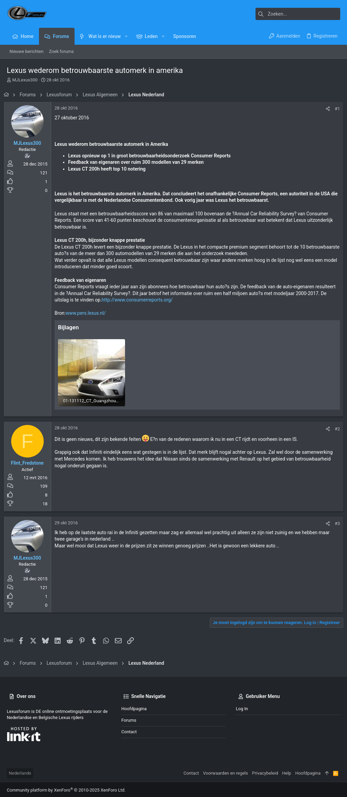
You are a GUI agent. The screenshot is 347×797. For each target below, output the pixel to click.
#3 (334, 522)
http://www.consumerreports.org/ (160, 300)
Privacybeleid (265, 771)
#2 (334, 427)
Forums (128, 718)
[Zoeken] (298, 14)
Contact (129, 730)
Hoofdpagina (134, 707)
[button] (125, 36)
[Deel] (324, 108)
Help (286, 771)
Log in (242, 707)
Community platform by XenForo (66, 788)
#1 (334, 108)
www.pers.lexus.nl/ (88, 313)
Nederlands (20, 771)
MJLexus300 (25, 79)
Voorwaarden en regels (225, 771)
